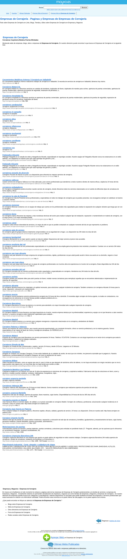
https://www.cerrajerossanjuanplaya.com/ (16, 266)
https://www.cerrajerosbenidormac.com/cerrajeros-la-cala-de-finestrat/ (25, 201)
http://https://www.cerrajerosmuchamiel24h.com (18, 137)
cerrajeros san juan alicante (14, 253)
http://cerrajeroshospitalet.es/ (12, 101)
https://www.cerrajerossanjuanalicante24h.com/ (18, 259)
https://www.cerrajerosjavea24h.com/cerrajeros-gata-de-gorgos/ (23, 234)
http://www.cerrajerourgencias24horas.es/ (16, 396)
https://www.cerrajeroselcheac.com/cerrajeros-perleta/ (20, 282)
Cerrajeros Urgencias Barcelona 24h (17, 436)
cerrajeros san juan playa (13, 262)
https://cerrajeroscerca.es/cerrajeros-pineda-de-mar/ (19, 348)
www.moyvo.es (66, 555)
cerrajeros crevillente (11, 141)
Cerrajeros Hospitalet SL (12, 96)
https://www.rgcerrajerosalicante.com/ (14, 291)
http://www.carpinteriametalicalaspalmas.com (17, 375)
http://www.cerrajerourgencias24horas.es (15, 382)
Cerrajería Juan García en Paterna (16, 409)
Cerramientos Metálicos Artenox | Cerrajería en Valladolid (26, 80)
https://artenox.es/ (8, 83)
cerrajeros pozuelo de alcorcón (15, 173)
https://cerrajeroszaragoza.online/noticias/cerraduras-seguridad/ (23, 357)
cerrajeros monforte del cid (14, 244)
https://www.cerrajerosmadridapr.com (14, 316)
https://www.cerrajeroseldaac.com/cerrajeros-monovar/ (20, 210)
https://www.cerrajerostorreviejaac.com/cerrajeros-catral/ (21, 226)
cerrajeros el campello (11, 112)
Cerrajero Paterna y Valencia (14, 327)
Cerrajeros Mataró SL (11, 87)
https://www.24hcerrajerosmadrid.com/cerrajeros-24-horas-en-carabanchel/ (27, 108)
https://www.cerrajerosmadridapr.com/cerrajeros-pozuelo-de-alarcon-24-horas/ (28, 176)
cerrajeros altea (9, 119)
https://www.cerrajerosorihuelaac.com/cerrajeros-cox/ (19, 151)
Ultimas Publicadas (24, 13)
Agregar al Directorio (87, 554)
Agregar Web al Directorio (40, 13)
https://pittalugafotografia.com (12, 169)
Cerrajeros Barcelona (11, 303)
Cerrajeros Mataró (10, 336)
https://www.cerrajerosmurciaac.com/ (14, 300)
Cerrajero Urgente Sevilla (13, 418)
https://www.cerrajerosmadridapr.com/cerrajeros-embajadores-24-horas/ (26, 192)
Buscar (60, 7)
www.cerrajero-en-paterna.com (12, 414)
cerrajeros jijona (9, 214)
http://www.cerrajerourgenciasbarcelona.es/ (16, 441)
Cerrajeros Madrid (10, 311)
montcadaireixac (48, 450)
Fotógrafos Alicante (10, 155)
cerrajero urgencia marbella (14, 378)
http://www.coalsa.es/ (9, 432)
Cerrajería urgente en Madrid (14, 400)
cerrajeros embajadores (12, 187)
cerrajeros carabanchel (12, 105)
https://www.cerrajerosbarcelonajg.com (15, 307)
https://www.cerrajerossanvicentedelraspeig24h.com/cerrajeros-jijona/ (25, 219)
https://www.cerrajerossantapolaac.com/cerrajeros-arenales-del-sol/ (24, 273)
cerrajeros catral (9, 223)
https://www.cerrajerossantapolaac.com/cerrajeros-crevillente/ (22, 144)
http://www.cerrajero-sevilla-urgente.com (15, 423)
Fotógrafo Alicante (10, 164)
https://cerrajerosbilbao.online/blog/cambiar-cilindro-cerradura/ (22, 366)
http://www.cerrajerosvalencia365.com (15, 389)
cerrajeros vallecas (10, 180)
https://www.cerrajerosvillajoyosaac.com (15, 130)
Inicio (7, 13)
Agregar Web (53, 537)
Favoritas (14, 13)
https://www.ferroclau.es (10, 332)
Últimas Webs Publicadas (66, 544)
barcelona (51, 441)
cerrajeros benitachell (11, 237)
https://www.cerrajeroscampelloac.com (15, 115)
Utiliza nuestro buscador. (78, 530)
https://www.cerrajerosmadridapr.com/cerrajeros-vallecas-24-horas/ (24, 183)
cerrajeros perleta (9, 277)
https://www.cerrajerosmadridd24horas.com (16, 323)
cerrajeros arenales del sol (13, 269)
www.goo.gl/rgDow (8, 405)
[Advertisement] (21, 62)
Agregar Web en (63, 13)
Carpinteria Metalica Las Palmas (16, 370)
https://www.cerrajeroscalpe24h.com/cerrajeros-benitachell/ (21, 241)
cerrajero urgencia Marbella (14, 393)
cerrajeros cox (8, 148)
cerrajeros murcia (9, 294)
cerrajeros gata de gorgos (13, 230)
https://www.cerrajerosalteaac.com (13, 123)
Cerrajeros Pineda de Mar (13, 345)
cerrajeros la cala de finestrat (14, 196)
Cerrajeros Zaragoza (11, 352)
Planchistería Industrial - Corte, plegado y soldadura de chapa (28, 445)
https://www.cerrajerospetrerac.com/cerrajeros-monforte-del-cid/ (23, 250)
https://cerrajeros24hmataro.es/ (12, 92)
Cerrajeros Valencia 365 (12, 386)
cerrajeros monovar (10, 205)
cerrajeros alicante (10, 286)
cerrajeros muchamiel (11, 133)
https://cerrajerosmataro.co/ (11, 341)
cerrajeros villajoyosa (11, 126)
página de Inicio (115, 521)
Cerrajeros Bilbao (9, 361)
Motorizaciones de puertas (13, 427)
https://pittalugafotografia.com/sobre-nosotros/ (17, 160)
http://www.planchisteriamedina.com (14, 450)
